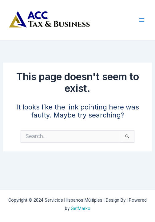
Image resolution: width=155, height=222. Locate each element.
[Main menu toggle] (141, 20)
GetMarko (80, 208)
